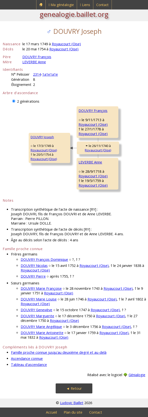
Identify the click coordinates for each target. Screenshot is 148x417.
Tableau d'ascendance (29, 364)
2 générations (28, 101)
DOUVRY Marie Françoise (41, 288)
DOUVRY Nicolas (34, 265)
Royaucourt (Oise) (66, 44)
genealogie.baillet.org (74, 14)
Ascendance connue (27, 358)
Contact (102, 4)
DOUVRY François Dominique (44, 259)
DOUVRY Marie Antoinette (42, 332)
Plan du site (73, 412)
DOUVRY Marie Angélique (41, 326)
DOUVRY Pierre (33, 276)
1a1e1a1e (50, 74)
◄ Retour (74, 388)
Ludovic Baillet (71, 402)
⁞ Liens (85, 4)
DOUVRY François (36, 56)
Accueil (51, 412)
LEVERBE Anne (34, 62)
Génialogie (137, 374)
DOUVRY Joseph (42, 137)
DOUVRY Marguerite (37, 316)
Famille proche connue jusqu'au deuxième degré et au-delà (58, 352)
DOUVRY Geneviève (36, 310)
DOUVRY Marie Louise (39, 299)
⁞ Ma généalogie (61, 4)
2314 (37, 74)
